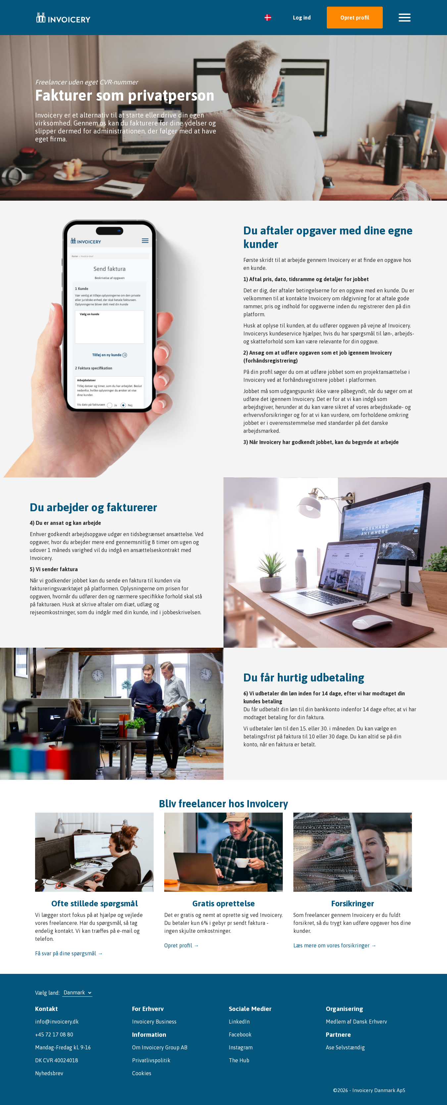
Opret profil (354, 18)
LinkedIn (239, 1022)
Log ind (302, 18)
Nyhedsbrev (49, 1073)
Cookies (141, 1073)
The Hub (239, 1060)
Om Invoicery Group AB (159, 1047)
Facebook (240, 1034)
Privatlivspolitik (151, 1060)
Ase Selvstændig (345, 1047)
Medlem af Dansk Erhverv (356, 1022)
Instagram (241, 1047)
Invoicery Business (154, 1022)
